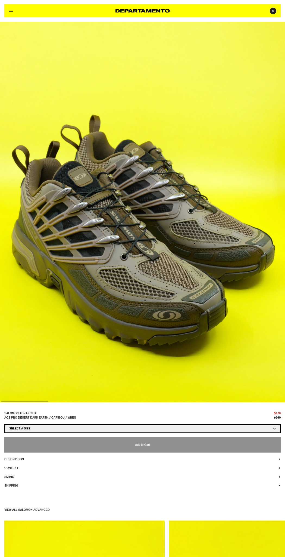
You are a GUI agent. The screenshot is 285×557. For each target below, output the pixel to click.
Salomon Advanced (20, 413)
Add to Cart (142, 444)
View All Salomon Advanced (27, 509)
